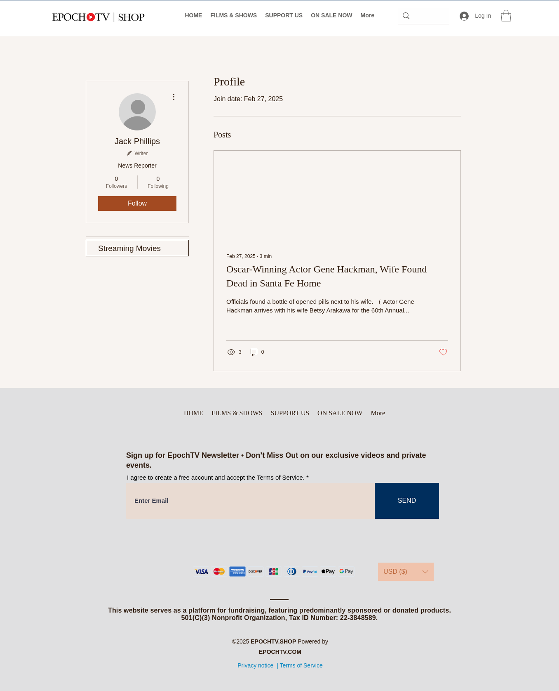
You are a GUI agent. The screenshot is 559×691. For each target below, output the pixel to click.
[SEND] (407, 501)
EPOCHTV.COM (280, 651)
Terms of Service (301, 665)
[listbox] (406, 572)
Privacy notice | (257, 665)
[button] (506, 16)
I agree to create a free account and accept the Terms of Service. (216, 477)
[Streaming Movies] (137, 248)
